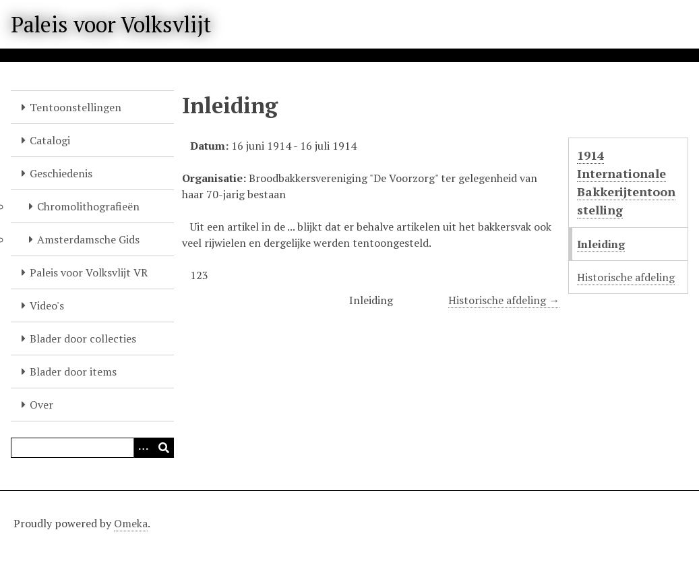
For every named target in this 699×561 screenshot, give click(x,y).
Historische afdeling (626, 277)
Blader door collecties (83, 338)
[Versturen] (164, 448)
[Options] (143, 448)
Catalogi (50, 140)
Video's (47, 305)
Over (41, 404)
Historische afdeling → (503, 300)
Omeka (131, 523)
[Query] (92, 448)
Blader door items (73, 371)
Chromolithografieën (88, 206)
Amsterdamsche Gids (88, 239)
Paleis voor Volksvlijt (111, 24)
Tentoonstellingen (75, 107)
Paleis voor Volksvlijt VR (89, 272)
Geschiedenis (61, 173)
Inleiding (601, 244)
